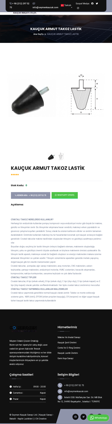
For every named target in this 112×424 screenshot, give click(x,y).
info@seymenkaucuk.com (45, 5)
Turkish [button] (66, 5)
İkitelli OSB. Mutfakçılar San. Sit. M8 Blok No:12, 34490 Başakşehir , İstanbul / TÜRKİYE (80, 399)
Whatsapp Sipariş (64, 195)
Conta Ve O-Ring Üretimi (69, 348)
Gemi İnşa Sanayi (65, 358)
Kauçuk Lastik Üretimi (68, 353)
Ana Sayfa (38, 34)
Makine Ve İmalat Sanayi (69, 337)
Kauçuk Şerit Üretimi (67, 342)
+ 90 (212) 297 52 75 (19, 5)
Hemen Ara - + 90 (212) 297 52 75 (30, 195)
